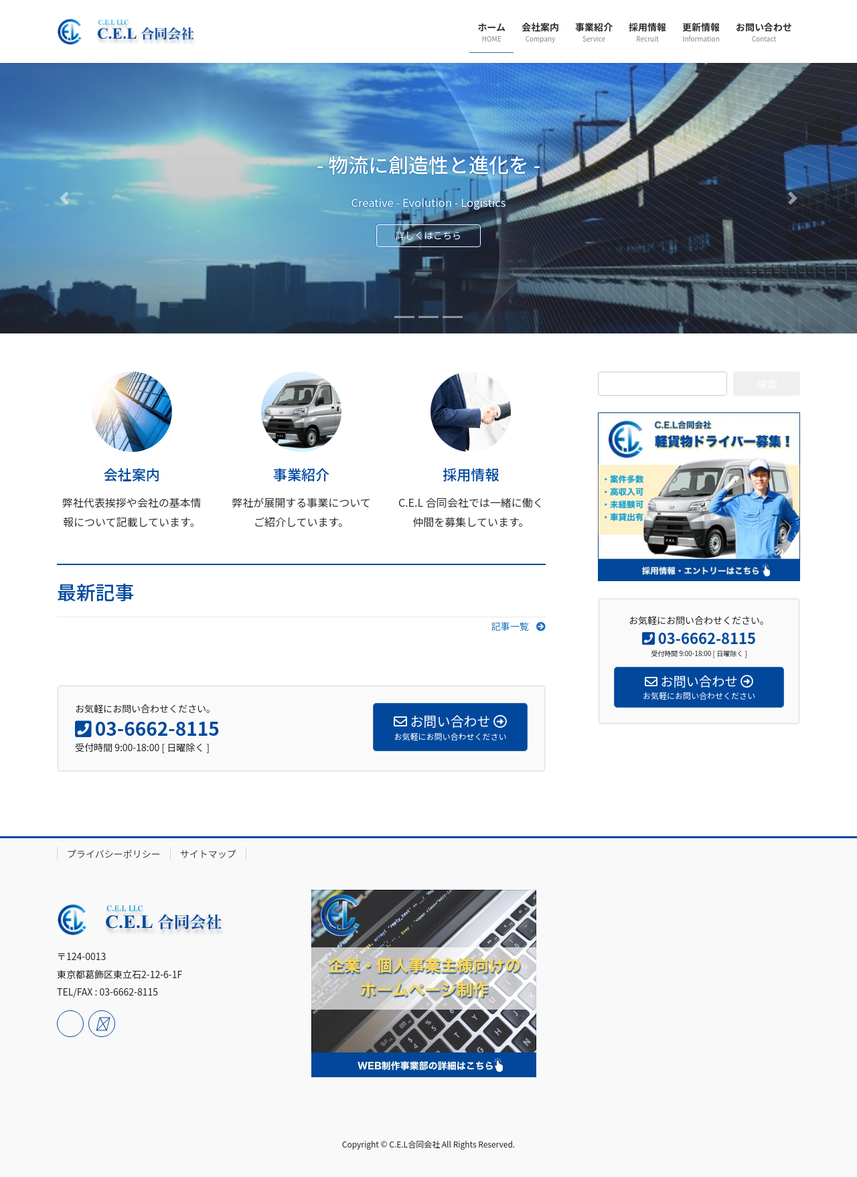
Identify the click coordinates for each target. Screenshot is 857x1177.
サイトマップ (208, 853)
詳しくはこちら (428, 236)
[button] (64, 198)
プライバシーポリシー (114, 853)
